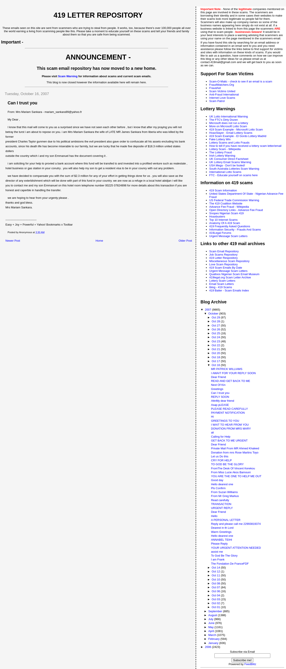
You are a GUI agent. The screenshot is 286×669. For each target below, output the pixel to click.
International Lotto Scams (225, 172)
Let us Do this (219, 456)
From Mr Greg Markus (225, 496)
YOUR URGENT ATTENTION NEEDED (236, 547)
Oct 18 (216, 357)
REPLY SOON (220, 396)
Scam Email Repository (224, 251)
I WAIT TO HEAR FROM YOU (230, 424)
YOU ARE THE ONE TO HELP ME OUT (236, 476)
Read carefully (220, 500)
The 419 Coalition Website (225, 203)
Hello (214, 516)
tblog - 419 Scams (220, 287)
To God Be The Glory (224, 555)
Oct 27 (216, 325)
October (213, 313)
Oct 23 (216, 341)
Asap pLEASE (220, 404)
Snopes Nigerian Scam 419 (226, 213)
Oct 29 (216, 317)
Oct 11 (216, 575)
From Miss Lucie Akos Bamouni (231, 472)
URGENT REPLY (222, 508)
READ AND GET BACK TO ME (230, 381)
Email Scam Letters (221, 284)
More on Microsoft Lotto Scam (228, 126)
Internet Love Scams (222, 97)
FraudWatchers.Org (221, 84)
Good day (217, 480)
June (211, 623)
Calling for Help (220, 436)
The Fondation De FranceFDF (230, 563)
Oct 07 (216, 587)
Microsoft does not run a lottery (228, 123)
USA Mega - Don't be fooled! (227, 165)
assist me (217, 551)
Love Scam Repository (223, 264)
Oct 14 (216, 567)
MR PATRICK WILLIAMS (226, 369)
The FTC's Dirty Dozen (223, 119)
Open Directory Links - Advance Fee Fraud (236, 210)
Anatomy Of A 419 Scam (224, 223)
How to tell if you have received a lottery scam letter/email (245, 145)
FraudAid (215, 88)
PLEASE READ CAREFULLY (229, 408)
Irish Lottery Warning (222, 155)
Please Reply (219, 543)
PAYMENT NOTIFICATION (228, 412)
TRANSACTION (221, 504)
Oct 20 (216, 353)
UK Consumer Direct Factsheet (228, 159)
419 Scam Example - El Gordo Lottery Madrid (237, 136)
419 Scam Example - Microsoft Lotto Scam (236, 129)
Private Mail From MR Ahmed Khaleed (235, 448)
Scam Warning (67, 76)
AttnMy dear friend (222, 400)
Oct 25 (216, 333)
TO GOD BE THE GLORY (227, 464)
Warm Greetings (221, 532)
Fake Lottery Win (219, 139)
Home (99, 240)
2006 (208, 647)
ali (212, 432)
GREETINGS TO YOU (225, 420)
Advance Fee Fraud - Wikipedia (229, 206)
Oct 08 (216, 583)
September (215, 611)
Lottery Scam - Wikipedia (225, 149)
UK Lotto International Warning (228, 116)
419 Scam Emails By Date (225, 267)
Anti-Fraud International (224, 94)
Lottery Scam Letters (222, 280)
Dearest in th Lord (222, 527)
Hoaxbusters (217, 216)
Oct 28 (216, 321)
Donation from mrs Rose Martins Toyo (234, 452)
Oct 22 (216, 345)
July (211, 619)
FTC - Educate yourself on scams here (233, 175)
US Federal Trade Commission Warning (234, 200)
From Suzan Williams (224, 492)
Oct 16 (216, 365)
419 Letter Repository (98, 15)
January (213, 643)
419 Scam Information (223, 190)
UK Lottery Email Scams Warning (230, 162)
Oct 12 (216, 571)
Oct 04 (216, 595)
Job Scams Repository (223, 254)
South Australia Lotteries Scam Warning (234, 168)
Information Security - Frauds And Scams (235, 229)
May (211, 627)
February (214, 639)
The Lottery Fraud (220, 152)
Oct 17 (216, 361)
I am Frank (217, 559)
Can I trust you (220, 393)
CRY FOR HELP (221, 460)
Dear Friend (218, 377)
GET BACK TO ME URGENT (229, 440)
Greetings (217, 389)
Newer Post (12, 240)
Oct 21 (216, 349)
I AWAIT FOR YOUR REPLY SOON (233, 373)
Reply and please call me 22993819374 (236, 523)
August (213, 615)
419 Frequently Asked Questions (229, 226)
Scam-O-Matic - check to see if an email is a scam (240, 81)
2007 (208, 309)
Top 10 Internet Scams (223, 219)
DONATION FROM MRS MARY (231, 428)
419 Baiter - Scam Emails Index (229, 290)
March (212, 635)
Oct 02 (216, 603)
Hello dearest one (222, 484)
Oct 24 (216, 337)
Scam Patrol (217, 101)
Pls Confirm (218, 488)
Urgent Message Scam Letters (228, 236)
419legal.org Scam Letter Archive (230, 277)
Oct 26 (216, 329)
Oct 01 (216, 607)
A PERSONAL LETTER (225, 520)
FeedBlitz (250, 664)
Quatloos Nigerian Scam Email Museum (234, 274)
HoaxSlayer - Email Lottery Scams (230, 132)
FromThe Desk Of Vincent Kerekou (233, 468)
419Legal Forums (220, 232)
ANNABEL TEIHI (221, 539)
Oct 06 (216, 591)
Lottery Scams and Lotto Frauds (229, 142)
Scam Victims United (222, 91)
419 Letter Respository (223, 257)
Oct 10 (216, 579)
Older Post (185, 240)
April (211, 631)
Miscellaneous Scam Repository (229, 261)
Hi (212, 416)
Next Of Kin (218, 384)
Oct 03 (216, 599)
